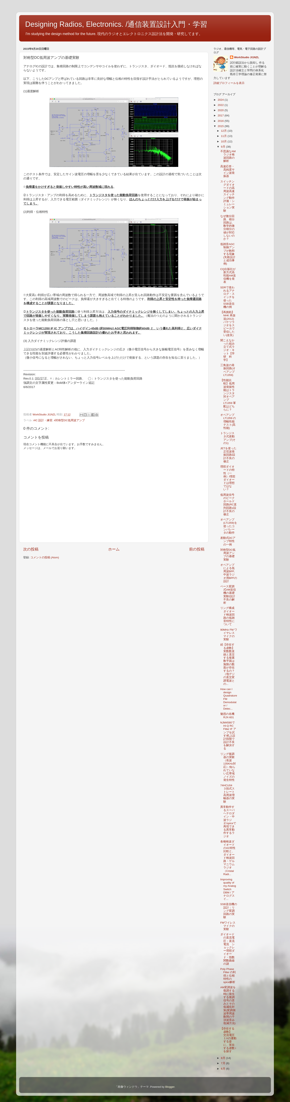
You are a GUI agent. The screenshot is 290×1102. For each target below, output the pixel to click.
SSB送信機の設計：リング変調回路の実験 (228, 911)
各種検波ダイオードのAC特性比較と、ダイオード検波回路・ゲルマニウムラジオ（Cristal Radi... (228, 858)
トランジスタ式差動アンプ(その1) (228, 438)
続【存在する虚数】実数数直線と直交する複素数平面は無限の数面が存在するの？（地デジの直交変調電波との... (227, 664)
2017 (221, 115)
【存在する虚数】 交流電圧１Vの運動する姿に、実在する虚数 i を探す (228, 1040)
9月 (223, 146)
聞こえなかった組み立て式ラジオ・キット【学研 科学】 (227, 350)
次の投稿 (30, 549)
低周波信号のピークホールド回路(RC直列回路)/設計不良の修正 (228, 504)
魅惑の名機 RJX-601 (228, 715)
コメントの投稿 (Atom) (44, 557)
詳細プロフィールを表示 (228, 83)
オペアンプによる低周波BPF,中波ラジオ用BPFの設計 (228, 573)
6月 (223, 1068)
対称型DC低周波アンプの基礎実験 (228, 554)
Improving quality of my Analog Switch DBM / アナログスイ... (228, 889)
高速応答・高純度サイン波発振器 (227, 171)
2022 (221, 105)
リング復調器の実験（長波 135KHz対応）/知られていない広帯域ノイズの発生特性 (228, 767)
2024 (221, 99)
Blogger (169, 1086)
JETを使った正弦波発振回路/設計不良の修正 (228, 455)
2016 (221, 120)
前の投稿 (196, 549)
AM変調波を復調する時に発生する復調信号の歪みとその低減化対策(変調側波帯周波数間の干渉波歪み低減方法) (228, 1005)
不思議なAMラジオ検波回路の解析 (228, 156)
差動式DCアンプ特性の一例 (228, 541)
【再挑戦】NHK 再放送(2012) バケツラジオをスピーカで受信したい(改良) (227, 323)
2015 (221, 126)
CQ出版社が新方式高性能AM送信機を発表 (228, 276)
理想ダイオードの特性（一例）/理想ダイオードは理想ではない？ (227, 478)
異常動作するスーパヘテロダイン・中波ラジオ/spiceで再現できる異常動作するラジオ (228, 821)
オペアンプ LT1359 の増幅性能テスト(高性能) (228, 421)
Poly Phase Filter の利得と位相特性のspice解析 (228, 975)
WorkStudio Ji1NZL (246, 57)
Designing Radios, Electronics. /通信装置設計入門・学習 (116, 24)
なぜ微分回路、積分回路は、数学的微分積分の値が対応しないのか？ (227, 227)
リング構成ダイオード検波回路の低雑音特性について (227, 616)
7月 (223, 1063)
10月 (224, 141)
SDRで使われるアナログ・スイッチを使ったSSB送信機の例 (227, 297)
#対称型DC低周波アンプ (69, 420)
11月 (224, 136)
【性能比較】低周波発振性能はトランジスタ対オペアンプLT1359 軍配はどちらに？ (228, 395)
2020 (221, 110)
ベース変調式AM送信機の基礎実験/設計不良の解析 (228, 594)
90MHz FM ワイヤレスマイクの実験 (228, 634)
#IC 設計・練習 (43, 420)
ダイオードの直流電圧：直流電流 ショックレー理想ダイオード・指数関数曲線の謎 (227, 949)
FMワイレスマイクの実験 (228, 926)
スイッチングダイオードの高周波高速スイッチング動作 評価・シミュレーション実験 (228, 196)
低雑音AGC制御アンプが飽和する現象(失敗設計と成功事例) (228, 254)
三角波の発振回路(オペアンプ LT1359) (228, 370)
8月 (223, 1058)
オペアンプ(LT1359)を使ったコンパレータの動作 (228, 526)
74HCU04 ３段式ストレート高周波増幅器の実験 (227, 793)
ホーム (114, 549)
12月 (224, 130)
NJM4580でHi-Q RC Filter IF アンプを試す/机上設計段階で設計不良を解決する (228, 735)
